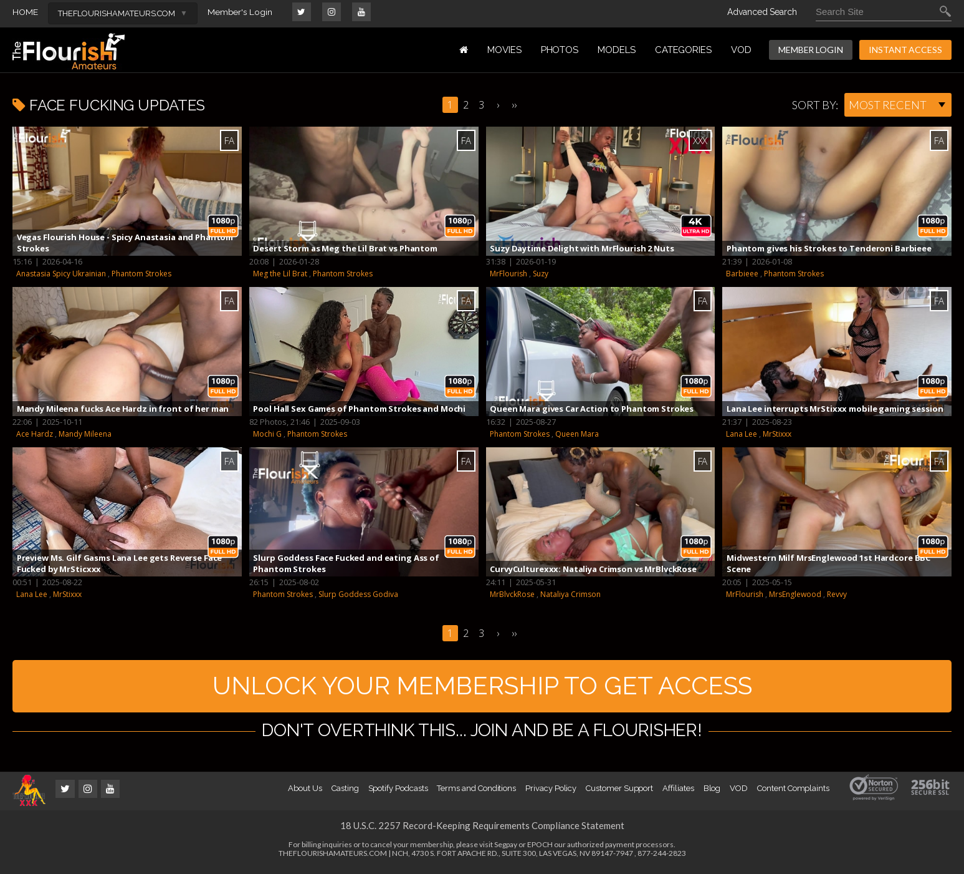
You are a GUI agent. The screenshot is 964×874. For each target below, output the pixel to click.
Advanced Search (762, 12)
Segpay (505, 848)
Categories (683, 50)
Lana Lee (741, 434)
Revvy (837, 594)
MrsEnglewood (795, 594)
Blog (712, 792)
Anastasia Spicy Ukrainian (61, 273)
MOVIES (504, 50)
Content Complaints (793, 792)
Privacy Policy (550, 792)
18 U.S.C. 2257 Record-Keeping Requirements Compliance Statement (482, 829)
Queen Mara (577, 434)
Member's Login (240, 12)
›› (514, 105)
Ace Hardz (34, 434)
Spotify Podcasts (398, 792)
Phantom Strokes (141, 273)
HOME (25, 12)
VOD (741, 50)
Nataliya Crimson (570, 594)
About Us (305, 792)
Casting (345, 792)
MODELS (617, 50)
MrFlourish (508, 273)
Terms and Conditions (476, 792)
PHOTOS (560, 50)
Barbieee (742, 273)
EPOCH (540, 848)
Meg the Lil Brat (280, 273)
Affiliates (678, 792)
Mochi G (267, 434)
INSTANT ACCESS (905, 49)
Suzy (540, 273)
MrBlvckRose (512, 594)
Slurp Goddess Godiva (358, 594)
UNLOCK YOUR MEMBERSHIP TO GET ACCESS (482, 687)
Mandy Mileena (85, 434)
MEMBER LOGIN (810, 49)
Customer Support (619, 792)
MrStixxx (777, 434)
